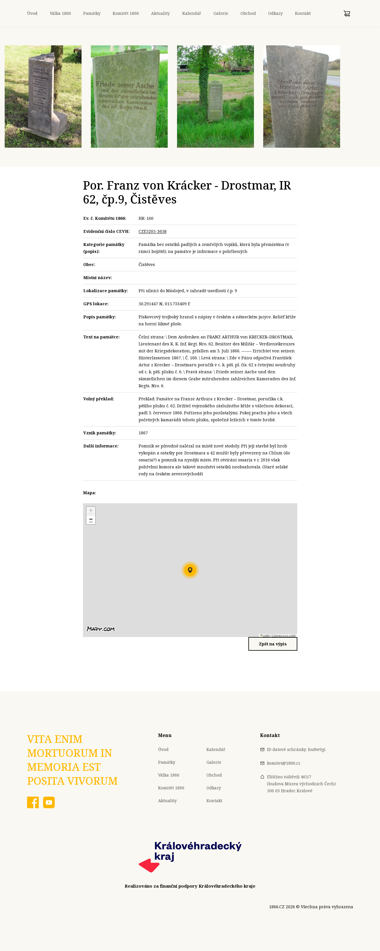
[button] (190, 570)
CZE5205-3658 (153, 231)
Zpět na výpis (273, 644)
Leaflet (265, 635)
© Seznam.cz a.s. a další (283, 635)
